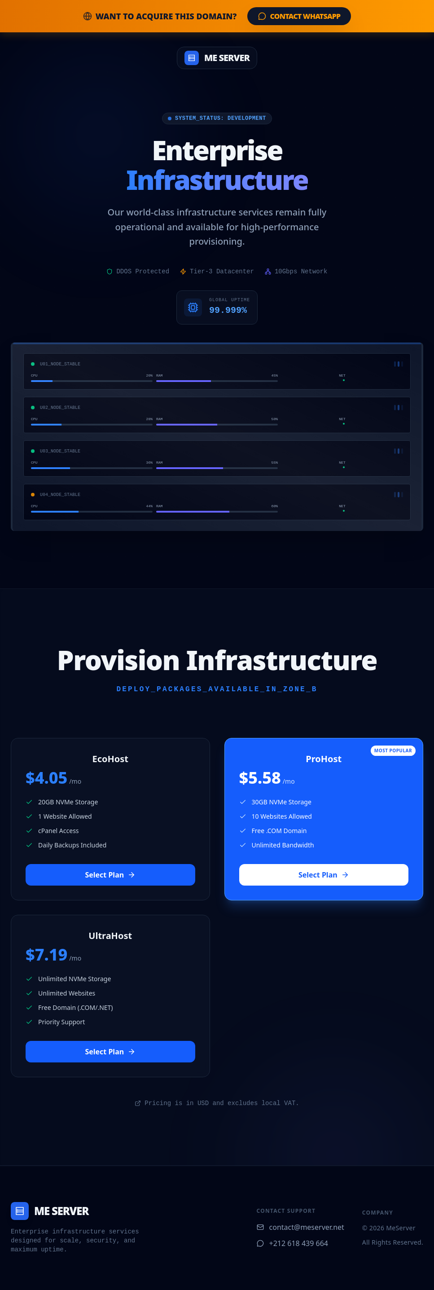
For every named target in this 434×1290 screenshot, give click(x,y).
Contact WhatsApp (299, 16)
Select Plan (110, 875)
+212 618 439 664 (292, 1243)
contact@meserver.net (300, 1227)
